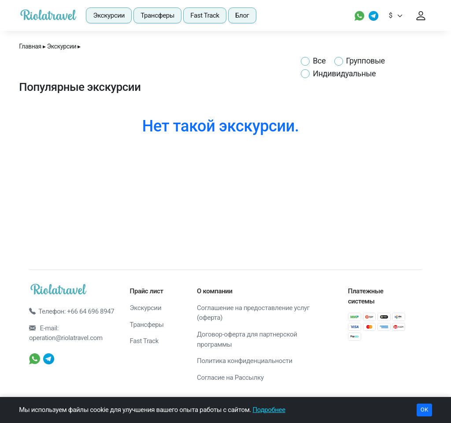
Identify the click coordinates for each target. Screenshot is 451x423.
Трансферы (157, 15)
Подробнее (268, 410)
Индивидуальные (344, 73)
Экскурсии (109, 15)
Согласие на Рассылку (230, 378)
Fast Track (204, 15)
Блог (242, 15)
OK (424, 409)
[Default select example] (399, 16)
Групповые (365, 60)
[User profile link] (421, 15)
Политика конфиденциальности (244, 361)
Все (319, 60)
